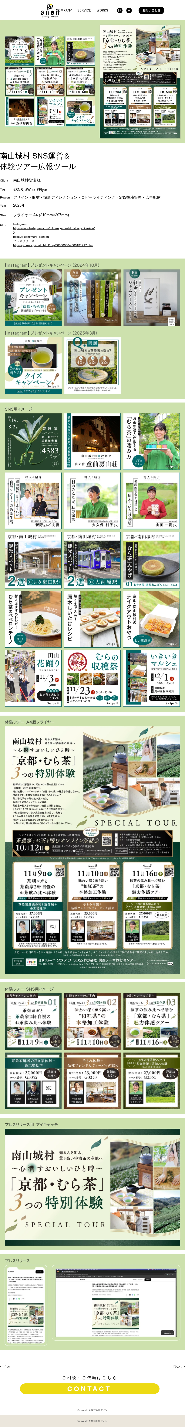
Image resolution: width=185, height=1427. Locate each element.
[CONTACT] (90, 1388)
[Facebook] (129, 10)
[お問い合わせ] (151, 10)
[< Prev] (19, 1366)
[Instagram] (120, 10)
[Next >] (166, 1366)
